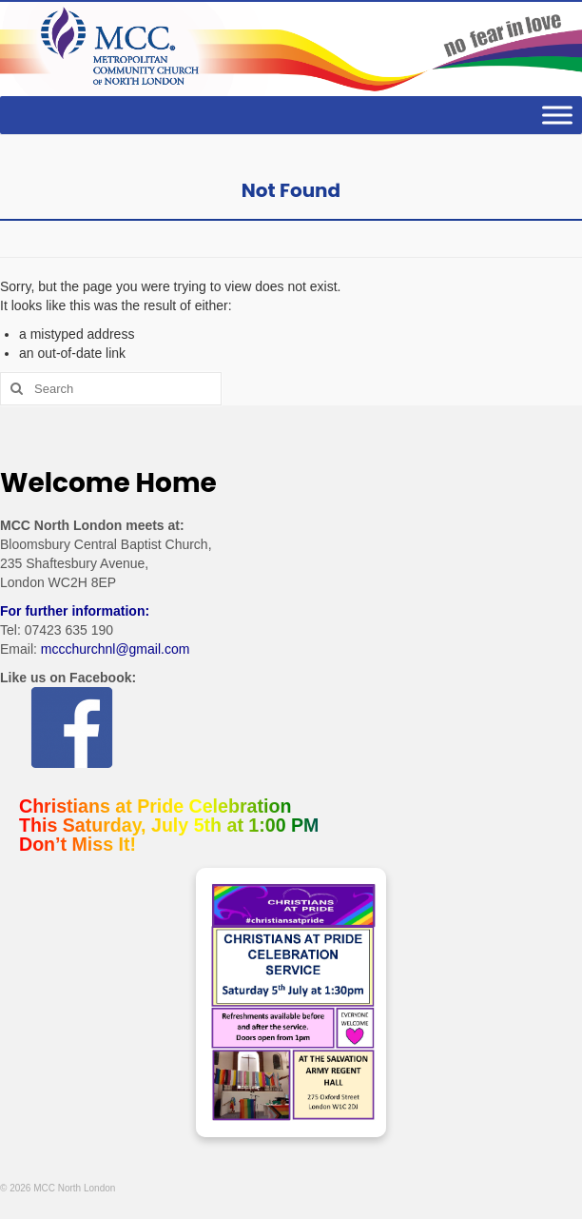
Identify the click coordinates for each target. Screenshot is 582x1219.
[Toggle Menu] (557, 116)
